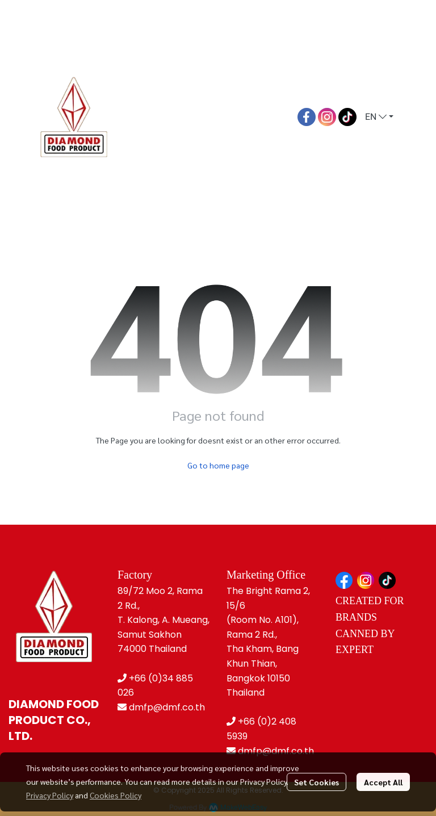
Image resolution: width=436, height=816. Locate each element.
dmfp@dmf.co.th (167, 707)
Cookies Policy (115, 795)
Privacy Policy (49, 795)
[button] (379, 117)
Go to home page (218, 465)
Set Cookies (316, 782)
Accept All (383, 782)
